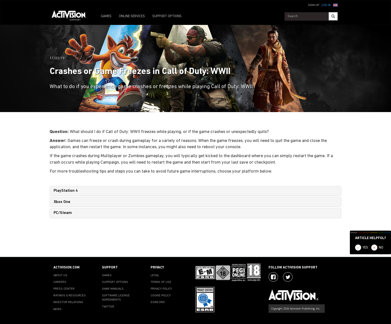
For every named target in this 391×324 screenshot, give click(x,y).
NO (381, 248)
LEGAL (155, 275)
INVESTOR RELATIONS (68, 302)
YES (365, 248)
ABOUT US (60, 275)
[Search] (333, 16)
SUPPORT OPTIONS (167, 16)
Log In (326, 5)
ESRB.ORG (158, 302)
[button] (335, 4)
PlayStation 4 (66, 191)
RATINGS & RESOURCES (69, 295)
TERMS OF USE (161, 282)
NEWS (57, 309)
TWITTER (108, 306)
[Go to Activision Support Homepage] (71, 16)
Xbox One (62, 202)
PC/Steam (63, 213)
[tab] (195, 191)
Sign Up (313, 5)
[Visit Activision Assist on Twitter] (288, 277)
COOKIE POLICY (161, 295)
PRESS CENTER (64, 288)
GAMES (106, 16)
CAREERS (59, 282)
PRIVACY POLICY (161, 288)
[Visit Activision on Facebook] (273, 277)
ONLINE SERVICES (132, 16)
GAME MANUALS (113, 288)
